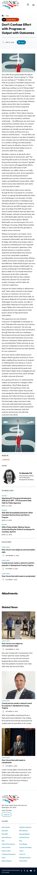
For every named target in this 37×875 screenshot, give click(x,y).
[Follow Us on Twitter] (21, 871)
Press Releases (23, 844)
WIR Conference (23, 831)
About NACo (5, 831)
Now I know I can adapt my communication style (18, 550)
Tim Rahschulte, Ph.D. (25, 473)
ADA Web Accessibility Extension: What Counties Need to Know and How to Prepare (17, 514)
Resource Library (6, 851)
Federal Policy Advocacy (8, 844)
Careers (21, 851)
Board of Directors (6, 837)
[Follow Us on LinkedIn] (27, 871)
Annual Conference (7, 861)
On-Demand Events (24, 837)
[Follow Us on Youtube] (31, 871)
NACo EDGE (5, 834)
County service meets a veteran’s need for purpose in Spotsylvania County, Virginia (18, 564)
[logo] (10, 8)
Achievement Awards (25, 857)
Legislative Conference (25, 827)
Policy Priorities (6, 847)
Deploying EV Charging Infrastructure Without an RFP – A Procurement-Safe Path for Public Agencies (16, 500)
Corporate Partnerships (25, 847)
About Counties (6, 827)
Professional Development (8, 854)
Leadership (6, 460)
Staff (3, 841)
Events (3, 857)
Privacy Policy (23, 861)
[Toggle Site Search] (28, 5)
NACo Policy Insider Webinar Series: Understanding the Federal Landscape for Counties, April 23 (18, 529)
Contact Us (6, 815)
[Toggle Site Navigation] (33, 5)
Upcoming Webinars (24, 834)
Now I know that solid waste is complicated (18, 576)
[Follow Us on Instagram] (34, 871)
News (7, 16)
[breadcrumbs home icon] (3, 16)
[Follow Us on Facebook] (24, 871)
